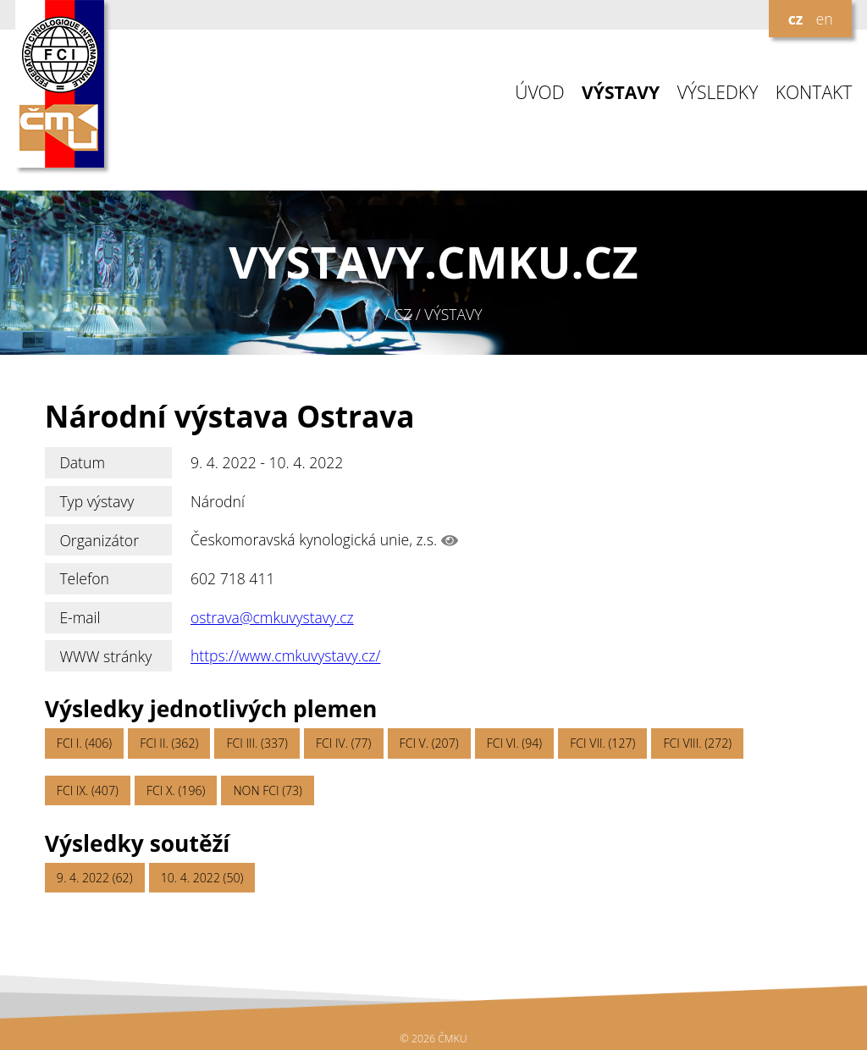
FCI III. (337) (256, 743)
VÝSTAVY (621, 92)
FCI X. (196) (175, 790)
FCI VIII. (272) (697, 743)
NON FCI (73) (267, 790)
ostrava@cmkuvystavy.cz (272, 617)
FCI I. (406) (84, 743)
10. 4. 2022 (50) (202, 878)
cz (795, 18)
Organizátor (99, 540)
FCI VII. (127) (602, 743)
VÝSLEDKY (718, 92)
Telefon (84, 578)
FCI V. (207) (429, 743)
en (823, 18)
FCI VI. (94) (514, 743)
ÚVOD (539, 92)
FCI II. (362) (169, 743)
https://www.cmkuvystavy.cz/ (286, 656)
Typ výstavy (96, 501)
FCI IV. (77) (343, 743)
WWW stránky (105, 656)
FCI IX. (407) (88, 790)
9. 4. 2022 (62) (95, 878)
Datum (82, 462)
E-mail (79, 617)
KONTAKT (814, 92)
